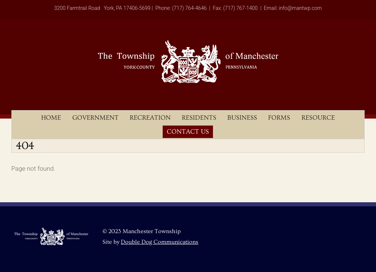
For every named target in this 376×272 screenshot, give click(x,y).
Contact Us (188, 131)
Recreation (150, 118)
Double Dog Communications (159, 242)
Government (95, 118)
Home (51, 118)
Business (242, 118)
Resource (318, 118)
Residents (199, 118)
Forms (279, 118)
